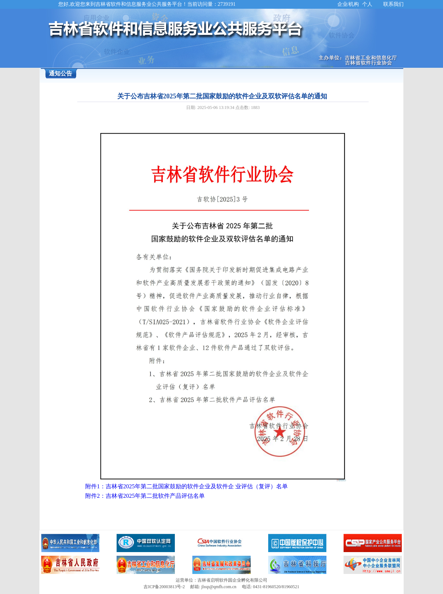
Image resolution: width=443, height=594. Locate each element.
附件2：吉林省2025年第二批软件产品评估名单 (145, 496)
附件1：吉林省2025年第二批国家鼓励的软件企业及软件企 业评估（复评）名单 (186, 486)
